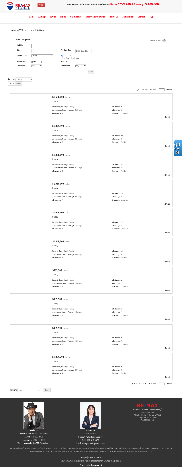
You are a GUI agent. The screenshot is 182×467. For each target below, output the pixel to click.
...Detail (166, 117)
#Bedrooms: (21, 65)
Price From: (21, 62)
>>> (154, 90)
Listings (42, 17)
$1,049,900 (58, 212)
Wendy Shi (90, 430)
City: (18, 50)
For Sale (65, 58)
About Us (113, 17)
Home (31, 17)
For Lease (75, 58)
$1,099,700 (58, 356)
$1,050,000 (58, 183)
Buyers (53, 17)
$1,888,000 (58, 154)
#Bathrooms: (66, 65)
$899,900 (57, 270)
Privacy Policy (94, 457)
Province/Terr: (66, 50)
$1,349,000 (58, 241)
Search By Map (155, 40)
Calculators (75, 17)
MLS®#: (20, 45)
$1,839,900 (58, 125)
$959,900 (57, 328)
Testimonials (128, 17)
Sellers (63, 17)
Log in (84, 457)
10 (150, 90)
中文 (41, 5)
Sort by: (11, 79)
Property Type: (22, 55)
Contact (141, 17)
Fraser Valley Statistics (95, 17)
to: (62, 62)
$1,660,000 (58, 97)
